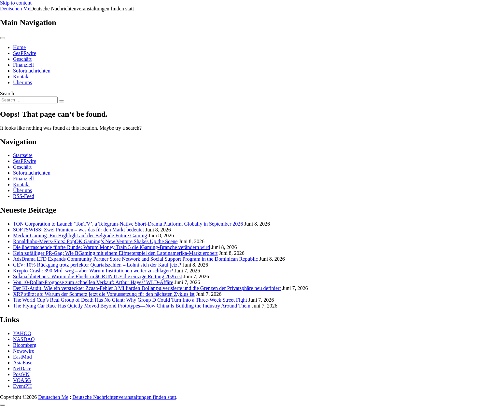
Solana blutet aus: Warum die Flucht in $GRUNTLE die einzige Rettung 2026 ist (97, 276)
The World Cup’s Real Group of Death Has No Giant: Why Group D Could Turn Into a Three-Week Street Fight (130, 300)
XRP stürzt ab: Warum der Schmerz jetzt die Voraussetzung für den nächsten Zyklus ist (104, 294)
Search (7, 93)
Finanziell (23, 65)
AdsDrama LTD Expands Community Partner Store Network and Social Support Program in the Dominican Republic (135, 259)
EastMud (22, 357)
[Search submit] (61, 101)
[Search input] (29, 100)
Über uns (22, 82)
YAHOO (22, 333)
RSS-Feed (23, 196)
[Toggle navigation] (2, 38)
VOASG (22, 380)
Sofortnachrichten (31, 70)
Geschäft (22, 59)
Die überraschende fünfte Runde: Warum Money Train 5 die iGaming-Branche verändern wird (111, 247)
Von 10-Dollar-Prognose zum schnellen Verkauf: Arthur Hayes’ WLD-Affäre (93, 282)
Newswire (23, 351)
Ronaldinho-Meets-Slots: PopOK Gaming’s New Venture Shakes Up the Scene (95, 241)
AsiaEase (23, 362)
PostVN (21, 374)
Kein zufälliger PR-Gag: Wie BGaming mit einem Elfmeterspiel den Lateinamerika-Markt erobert (115, 253)
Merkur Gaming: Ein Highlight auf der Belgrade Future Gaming (80, 235)
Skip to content (16, 3)
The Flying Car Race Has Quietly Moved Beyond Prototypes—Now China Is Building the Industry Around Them (131, 305)
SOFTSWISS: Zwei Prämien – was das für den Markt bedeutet (78, 229)
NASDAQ (24, 339)
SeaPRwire (24, 53)
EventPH (22, 386)
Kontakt (21, 76)
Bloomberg (24, 345)
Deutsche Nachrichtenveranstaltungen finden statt (124, 397)
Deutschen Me (15, 8)
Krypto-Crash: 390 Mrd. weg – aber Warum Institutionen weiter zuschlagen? (93, 270)
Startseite (23, 155)
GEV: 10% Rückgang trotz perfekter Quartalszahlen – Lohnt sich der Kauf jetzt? (97, 265)
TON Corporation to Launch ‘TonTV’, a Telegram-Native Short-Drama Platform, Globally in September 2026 (128, 224)
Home (19, 47)
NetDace (22, 368)
